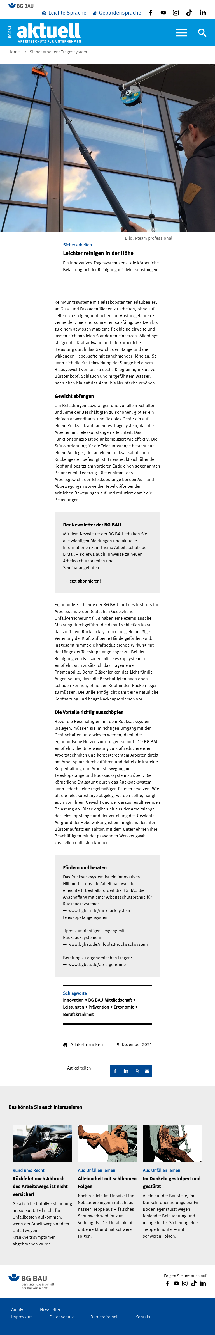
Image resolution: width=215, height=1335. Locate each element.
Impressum (22, 1317)
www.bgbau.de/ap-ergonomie (97, 965)
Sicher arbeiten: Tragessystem (58, 52)
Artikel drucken (86, 1044)
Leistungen (74, 1007)
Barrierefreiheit (104, 1317)
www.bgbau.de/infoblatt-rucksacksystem (108, 944)
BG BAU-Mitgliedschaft (110, 1000)
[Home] (44, 32)
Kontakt (142, 1317)
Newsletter (50, 1310)
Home (14, 52)
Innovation (74, 1000)
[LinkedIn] (126, 1071)
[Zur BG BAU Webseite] (23, 6)
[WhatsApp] (137, 1071)
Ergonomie (124, 1007)
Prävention (99, 1007)
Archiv (17, 1310)
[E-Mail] (147, 1071)
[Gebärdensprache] (116, 13)
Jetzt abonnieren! (84, 581)
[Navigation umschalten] (202, 33)
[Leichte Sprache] (63, 13)
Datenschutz (62, 1317)
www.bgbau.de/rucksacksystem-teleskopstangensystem (97, 914)
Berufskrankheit (78, 1015)
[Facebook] (115, 1071)
